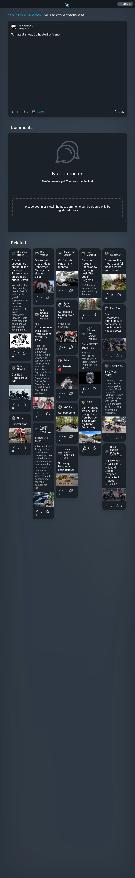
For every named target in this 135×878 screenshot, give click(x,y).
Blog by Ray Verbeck (29, 14)
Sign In (125, 4)
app (62, 206)
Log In (38, 206)
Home (11, 14)
